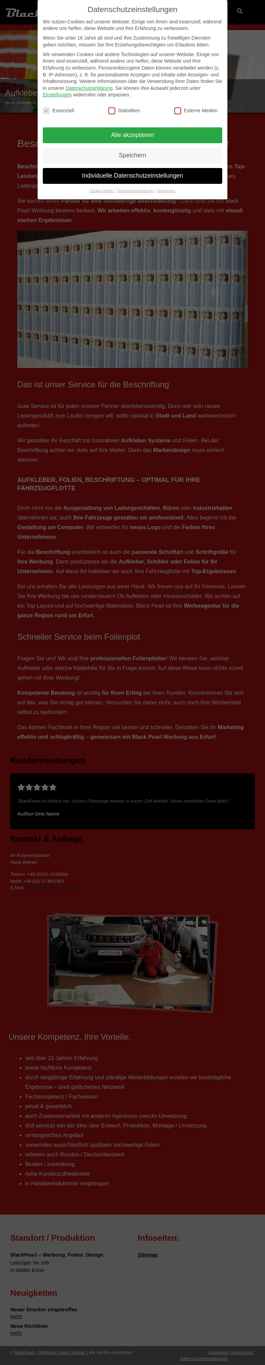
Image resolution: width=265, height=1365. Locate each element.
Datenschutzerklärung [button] (136, 191)
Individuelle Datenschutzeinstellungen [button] (132, 175)
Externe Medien (196, 110)
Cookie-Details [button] (102, 191)
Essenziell (58, 110)
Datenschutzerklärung (89, 88)
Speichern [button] (132, 155)
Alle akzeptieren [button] (132, 135)
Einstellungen (57, 94)
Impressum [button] (166, 191)
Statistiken (124, 110)
